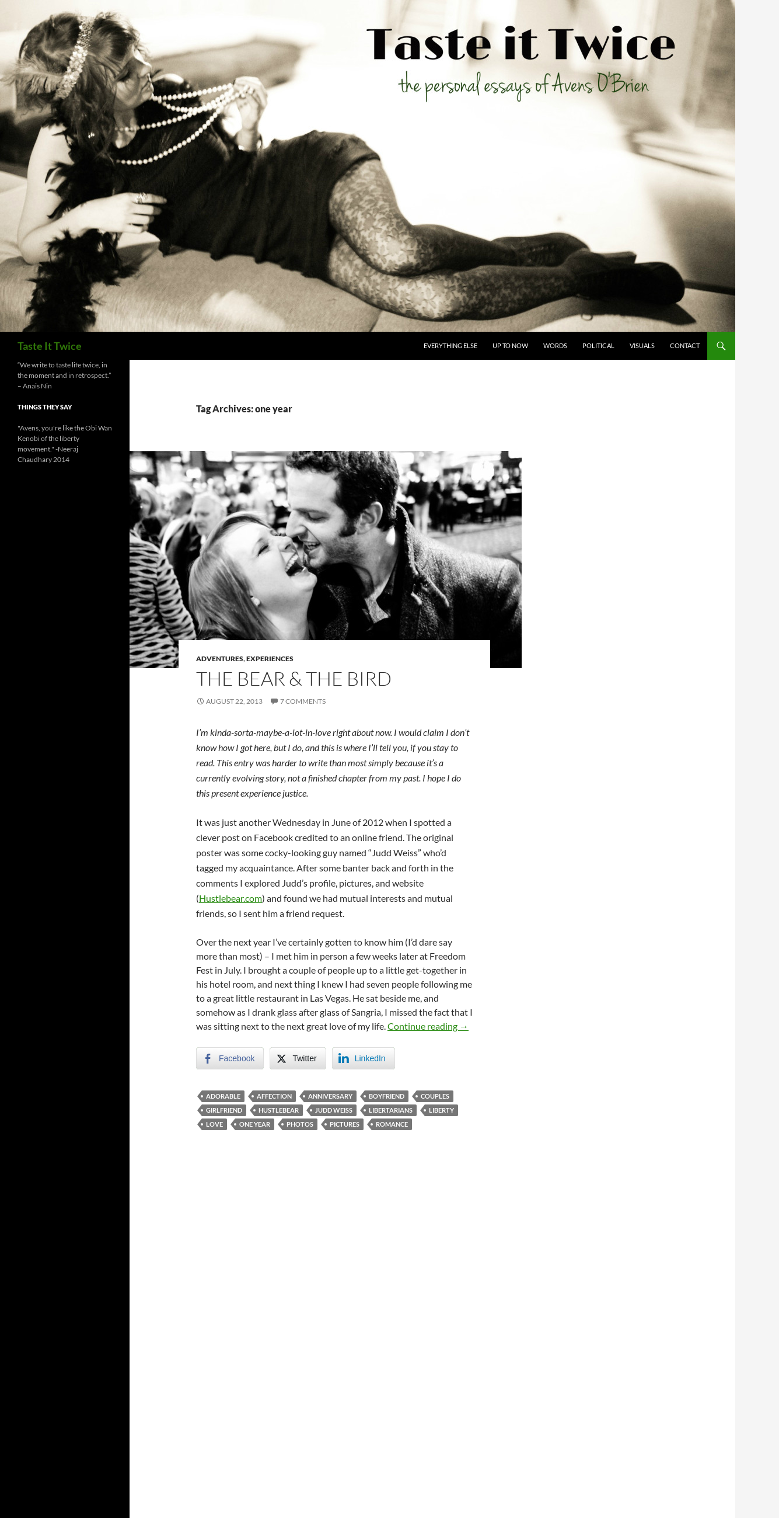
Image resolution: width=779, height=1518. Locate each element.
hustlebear (278, 1110)
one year (254, 1124)
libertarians (391, 1110)
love (214, 1124)
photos (300, 1124)
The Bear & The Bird (294, 678)
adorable (223, 1096)
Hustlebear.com (230, 898)
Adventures (219, 658)
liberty (441, 1110)
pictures (344, 1124)
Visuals (642, 345)
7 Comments (303, 701)
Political (598, 345)
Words (555, 345)
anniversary (330, 1096)
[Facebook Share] (230, 1058)
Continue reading (428, 1025)
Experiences (270, 658)
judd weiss (333, 1110)
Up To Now (510, 345)
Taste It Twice (50, 345)
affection (274, 1096)
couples (435, 1096)
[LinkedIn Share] (363, 1058)
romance (392, 1124)
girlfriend (224, 1110)
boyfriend (386, 1096)
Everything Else (450, 345)
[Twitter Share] (298, 1058)
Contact (685, 345)
